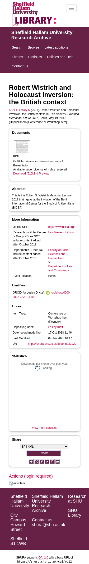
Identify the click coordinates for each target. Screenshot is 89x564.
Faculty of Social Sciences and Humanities (58, 254)
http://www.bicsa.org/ (61, 227)
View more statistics (44, 427)
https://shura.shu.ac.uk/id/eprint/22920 (52, 343)
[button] (11, 483)
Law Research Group (61, 232)
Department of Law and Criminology (60, 268)
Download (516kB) (25, 173)
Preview (44, 173)
